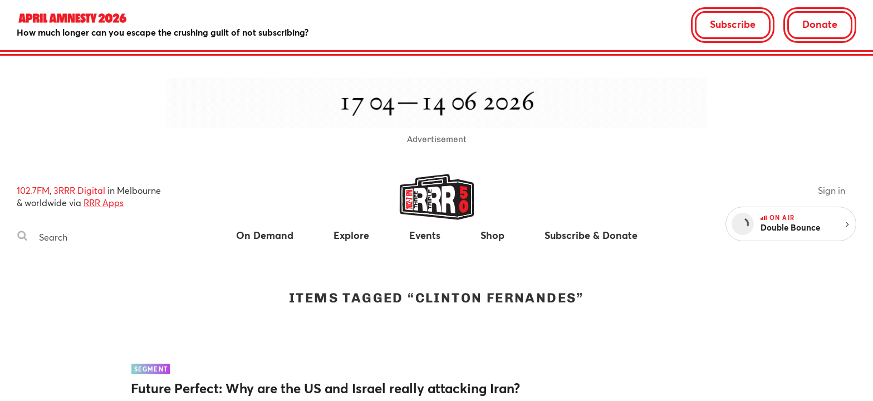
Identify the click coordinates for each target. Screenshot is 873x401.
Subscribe (733, 24)
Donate (819, 24)
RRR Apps (104, 202)
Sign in (831, 190)
